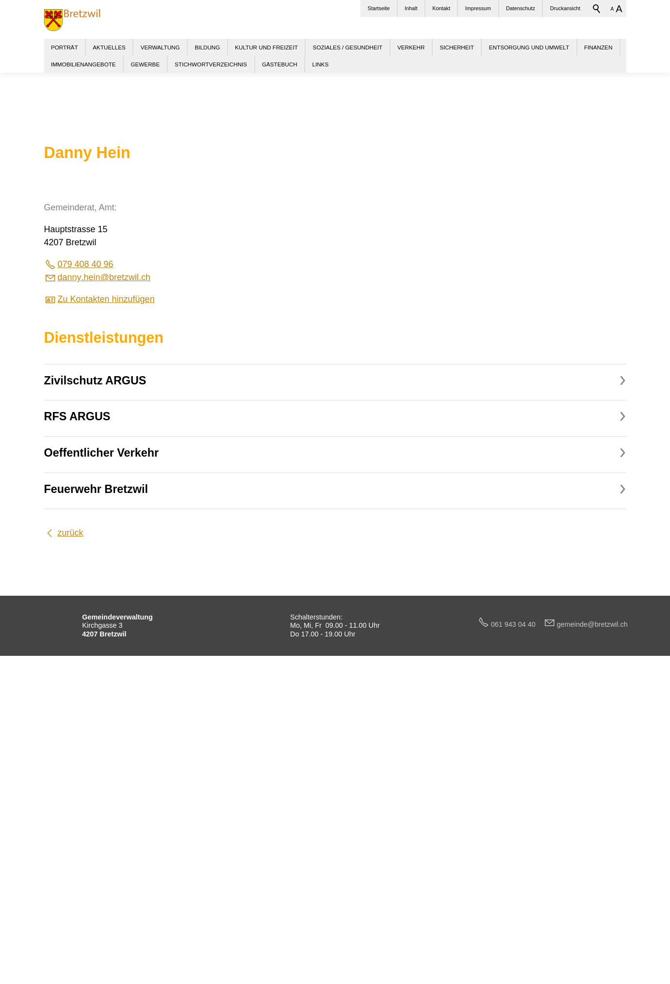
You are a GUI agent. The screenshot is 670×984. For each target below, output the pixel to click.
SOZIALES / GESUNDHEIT (348, 47)
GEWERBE (145, 64)
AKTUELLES (109, 47)
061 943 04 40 (517, 935)
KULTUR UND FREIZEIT (266, 47)
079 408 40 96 (86, 575)
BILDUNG (207, 47)
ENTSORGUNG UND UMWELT (529, 47)
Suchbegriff (597, 8)
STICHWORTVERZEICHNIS (211, 64)
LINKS (320, 64)
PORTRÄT (64, 47)
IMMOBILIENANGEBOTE (83, 64)
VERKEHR (411, 47)
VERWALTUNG (160, 47)
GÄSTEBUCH (279, 64)
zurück (70, 843)
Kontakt (441, 8)
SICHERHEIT (457, 47)
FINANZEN (598, 47)
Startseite (379, 8)
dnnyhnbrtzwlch (104, 588)
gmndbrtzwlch (592, 935)
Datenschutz (520, 8)
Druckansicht (565, 8)
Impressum (478, 8)
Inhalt (411, 8)
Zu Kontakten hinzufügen (106, 610)
